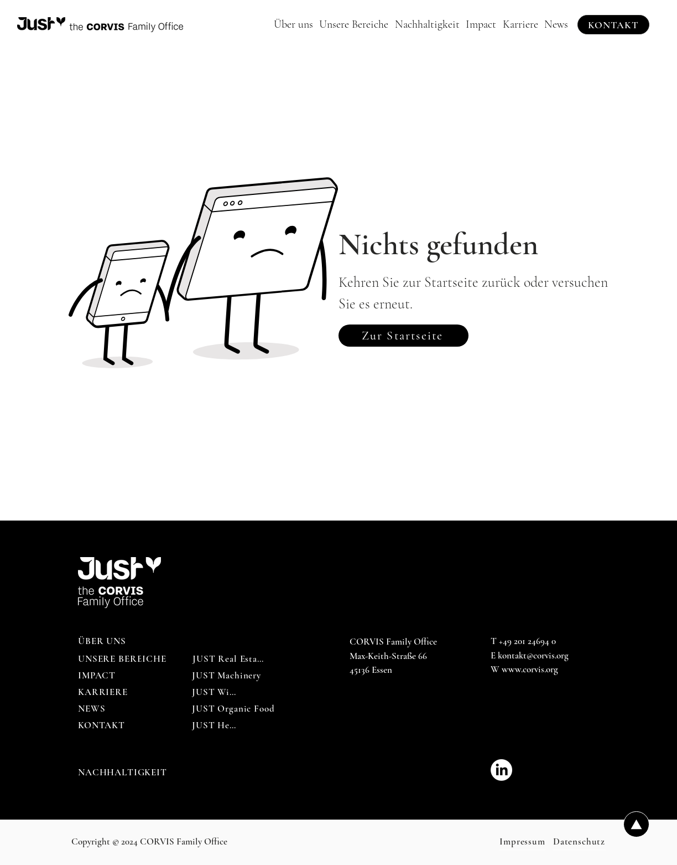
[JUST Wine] (215, 692)
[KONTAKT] (613, 24)
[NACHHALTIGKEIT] (123, 772)
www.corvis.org (530, 669)
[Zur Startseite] (403, 336)
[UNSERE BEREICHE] (123, 659)
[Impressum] (522, 841)
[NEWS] (92, 709)
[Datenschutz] (579, 841)
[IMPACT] (97, 675)
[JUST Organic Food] (233, 709)
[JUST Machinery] (226, 675)
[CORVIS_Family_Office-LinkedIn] (501, 770)
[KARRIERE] (103, 692)
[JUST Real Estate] (228, 659)
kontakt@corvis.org (533, 655)
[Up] (636, 824)
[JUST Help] (215, 725)
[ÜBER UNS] (103, 641)
